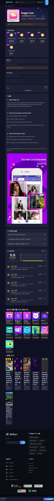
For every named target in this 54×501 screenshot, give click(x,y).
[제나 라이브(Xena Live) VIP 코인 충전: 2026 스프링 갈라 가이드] (35, 374)
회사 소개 (31, 463)
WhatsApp (10, 476)
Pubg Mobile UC (33, 440)
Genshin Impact (33, 450)
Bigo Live (42, 447)
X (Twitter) (10, 463)
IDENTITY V (32, 453)
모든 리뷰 (43, 251)
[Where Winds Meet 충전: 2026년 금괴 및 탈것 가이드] (9, 374)
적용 (45, 81)
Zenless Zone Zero (33, 447)
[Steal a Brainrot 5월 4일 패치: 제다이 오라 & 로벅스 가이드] (9, 408)
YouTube (9, 469)
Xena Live (40, 453)
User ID (8, 62)
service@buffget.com (12, 479)
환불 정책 (31, 470)
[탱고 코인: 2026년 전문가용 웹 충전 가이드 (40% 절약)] (18, 374)
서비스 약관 (31, 465)
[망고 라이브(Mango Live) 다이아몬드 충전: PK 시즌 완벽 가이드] (44, 374)
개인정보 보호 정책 (33, 468)
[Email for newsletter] (13, 442)
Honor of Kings (42, 450)
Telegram (9, 466)
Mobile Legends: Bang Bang (35, 443)
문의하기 (31, 472)
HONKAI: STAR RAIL (34, 437)
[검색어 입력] (25, 2)
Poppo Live (42, 440)
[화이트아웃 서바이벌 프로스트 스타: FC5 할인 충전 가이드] (27, 374)
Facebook (9, 473)
